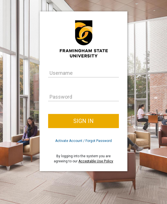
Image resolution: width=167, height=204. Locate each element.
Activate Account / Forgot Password (83, 141)
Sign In (83, 121)
